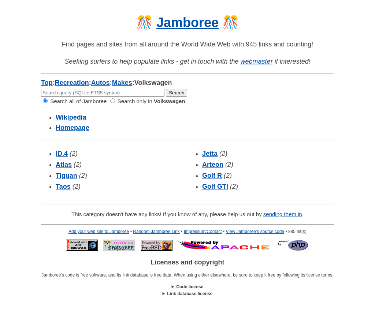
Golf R (212, 175)
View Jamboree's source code (255, 231)
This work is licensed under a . (187, 293)
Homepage (72, 127)
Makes (122, 82)
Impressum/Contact (203, 231)
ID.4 (62, 153)
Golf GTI (215, 186)
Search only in (147, 101)
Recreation (72, 82)
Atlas (64, 164)
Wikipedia (71, 117)
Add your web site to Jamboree (98, 231)
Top (47, 82)
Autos (100, 82)
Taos (63, 186)
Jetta (210, 153)
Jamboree (187, 22)
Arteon (212, 164)
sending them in (282, 214)
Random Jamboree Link (156, 231)
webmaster (257, 61)
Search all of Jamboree (75, 101)
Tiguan (66, 175)
